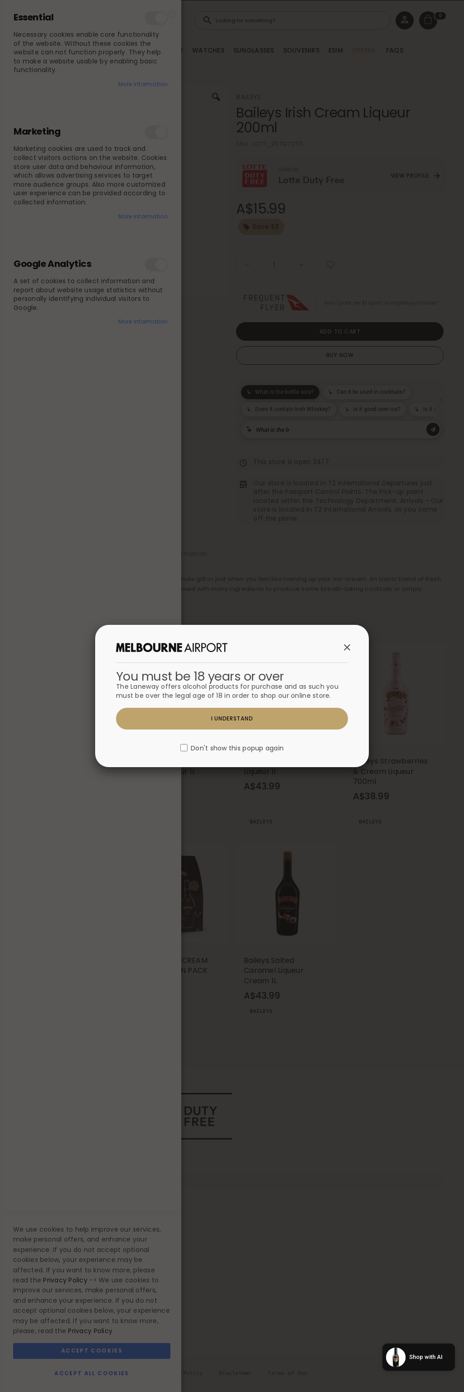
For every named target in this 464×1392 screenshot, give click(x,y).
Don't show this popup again (237, 748)
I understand (232, 718)
